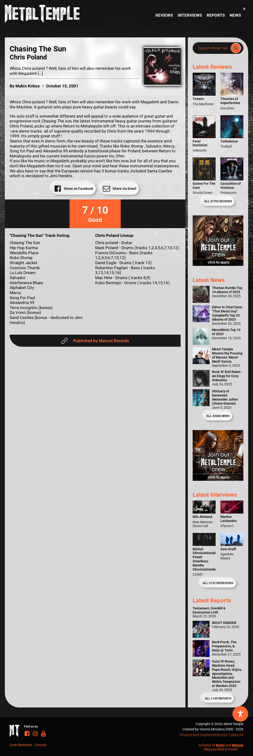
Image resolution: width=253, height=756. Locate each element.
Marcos (237, 745)
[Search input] (213, 48)
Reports (216, 15)
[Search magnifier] (236, 48)
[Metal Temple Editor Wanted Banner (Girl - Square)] (218, 264)
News (235, 15)
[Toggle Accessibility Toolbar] (240, 714)
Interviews (190, 15)
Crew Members (21, 745)
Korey (220, 745)
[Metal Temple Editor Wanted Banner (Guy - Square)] (218, 479)
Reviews (164, 15)
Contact (41, 745)
